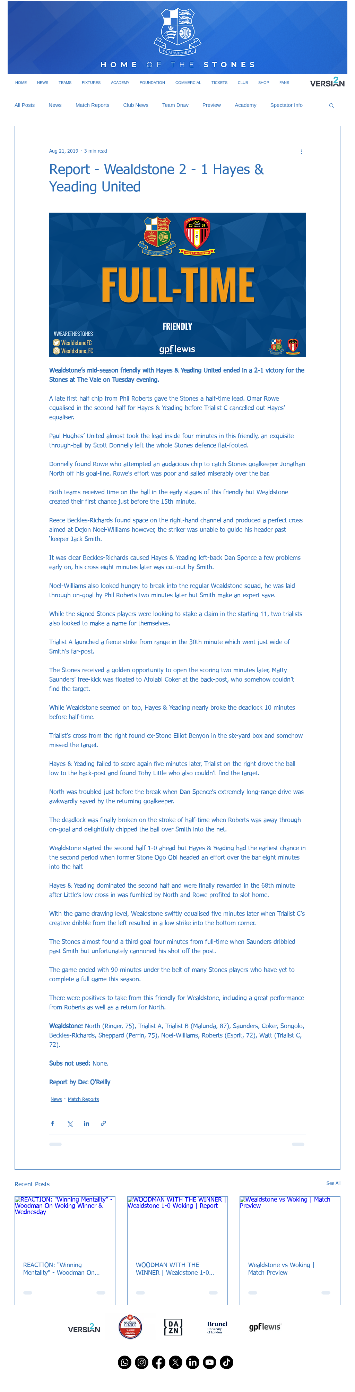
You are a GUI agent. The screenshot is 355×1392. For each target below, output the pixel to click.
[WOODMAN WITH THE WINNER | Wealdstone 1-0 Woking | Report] (178, 1225)
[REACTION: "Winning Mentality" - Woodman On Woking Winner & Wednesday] (65, 1225)
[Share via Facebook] (52, 1123)
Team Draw (175, 105)
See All (333, 1183)
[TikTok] (226, 1362)
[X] (175, 1362)
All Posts (25, 105)
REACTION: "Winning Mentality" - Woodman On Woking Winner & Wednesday (63, 1269)
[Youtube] (209, 1362)
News (55, 105)
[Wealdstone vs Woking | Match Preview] (290, 1225)
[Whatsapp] (124, 1362)
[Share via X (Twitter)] (69, 1123)
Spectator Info (286, 105)
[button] (42, 82)
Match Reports (93, 105)
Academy (246, 105)
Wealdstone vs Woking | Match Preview (281, 1269)
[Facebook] (158, 1362)
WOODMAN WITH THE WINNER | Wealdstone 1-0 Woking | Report (172, 1269)
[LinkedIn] (192, 1362)
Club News (135, 105)
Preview (211, 105)
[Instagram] (141, 1362)
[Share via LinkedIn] (86, 1123)
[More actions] (301, 151)
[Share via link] (103, 1123)
